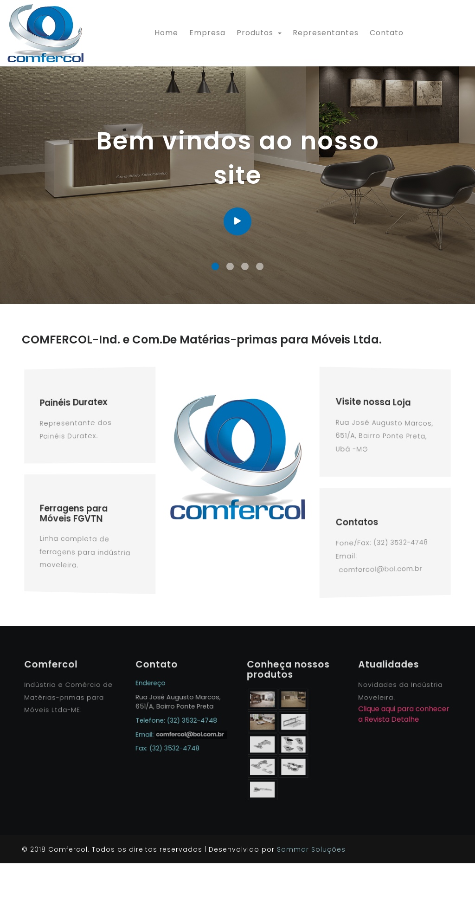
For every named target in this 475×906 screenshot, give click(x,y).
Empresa (207, 32)
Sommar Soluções (311, 892)
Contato (387, 32)
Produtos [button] (256, 32)
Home (168, 32)
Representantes (326, 32)
